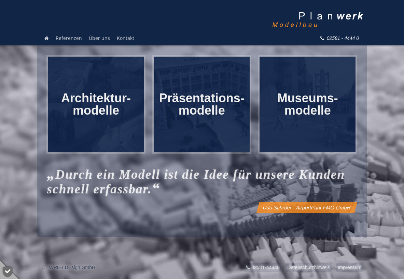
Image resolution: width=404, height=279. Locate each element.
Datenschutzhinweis (309, 267)
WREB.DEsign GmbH (72, 267)
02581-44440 (262, 267)
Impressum (349, 267)
